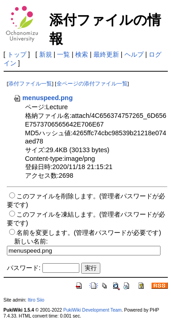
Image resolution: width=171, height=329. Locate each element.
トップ (16, 54)
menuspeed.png (43, 97)
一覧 (63, 54)
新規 (45, 54)
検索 (81, 54)
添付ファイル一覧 (30, 83)
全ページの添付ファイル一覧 (92, 83)
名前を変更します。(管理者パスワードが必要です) (88, 232)
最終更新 (106, 54)
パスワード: (24, 267)
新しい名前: (31, 241)
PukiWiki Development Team (92, 310)
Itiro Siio (36, 299)
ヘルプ (134, 54)
